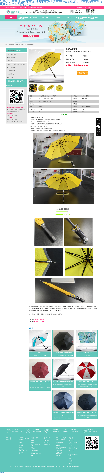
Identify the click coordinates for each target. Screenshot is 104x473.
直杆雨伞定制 (11, 57)
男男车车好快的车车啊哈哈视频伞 (22, 18)
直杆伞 (32, 440)
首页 (11, 17)
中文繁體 (89, 7)
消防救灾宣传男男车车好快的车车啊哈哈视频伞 (63, 414)
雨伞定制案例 (46, 17)
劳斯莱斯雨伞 (30, 44)
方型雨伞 (40, 353)
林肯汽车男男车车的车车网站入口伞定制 (63, 382)
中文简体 (85, 7)
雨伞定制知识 (71, 440)
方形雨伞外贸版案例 (39, 319)
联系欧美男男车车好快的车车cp (93, 18)
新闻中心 (70, 17)
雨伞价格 (21, 449)
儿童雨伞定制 (11, 67)
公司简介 (21, 442)
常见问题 (71, 445)
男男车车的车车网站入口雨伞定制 (17, 44)
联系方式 (71, 458)
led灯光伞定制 (11, 70)
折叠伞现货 (46, 440)
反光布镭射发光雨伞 (39, 321)
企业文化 (21, 445)
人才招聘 (71, 461)
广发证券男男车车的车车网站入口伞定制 (87, 413)
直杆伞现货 (46, 442)
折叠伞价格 (21, 453)
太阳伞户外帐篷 (34, 450)
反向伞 (32, 452)
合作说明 (71, 460)
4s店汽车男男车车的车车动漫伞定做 (63, 353)
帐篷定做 (10, 77)
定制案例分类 (12, 50)
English (80, 7)
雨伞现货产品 (47, 438)
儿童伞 (32, 447)
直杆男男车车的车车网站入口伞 (87, 382)
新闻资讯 (71, 438)
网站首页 (8, 438)
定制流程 (57, 17)
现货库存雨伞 (34, 17)
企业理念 (21, 447)
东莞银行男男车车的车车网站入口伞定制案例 (40, 383)
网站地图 (77, 7)
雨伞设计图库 (71, 450)
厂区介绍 (21, 444)
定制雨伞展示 (34, 438)
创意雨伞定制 (11, 74)
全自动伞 (33, 448)
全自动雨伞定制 (12, 54)
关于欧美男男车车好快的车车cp (81, 18)
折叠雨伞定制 (11, 60)
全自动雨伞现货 (47, 444)
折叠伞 (32, 442)
